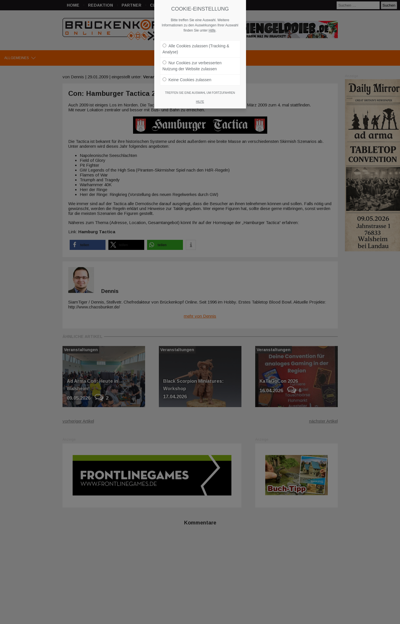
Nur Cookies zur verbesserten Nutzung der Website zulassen (192, 31)
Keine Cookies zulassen (187, 45)
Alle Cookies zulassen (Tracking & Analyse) (196, 14)
